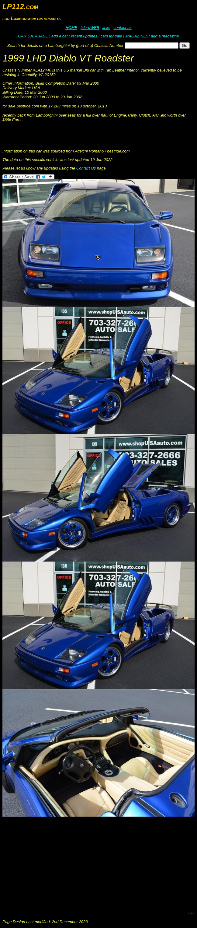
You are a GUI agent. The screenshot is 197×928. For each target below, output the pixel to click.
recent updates (84, 36)
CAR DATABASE (33, 36)
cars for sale (111, 36)
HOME (71, 27)
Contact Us (86, 168)
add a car (59, 36)
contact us (122, 27)
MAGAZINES (137, 36)
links (106, 27)
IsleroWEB (90, 27)
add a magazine (165, 36)
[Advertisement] (99, 863)
